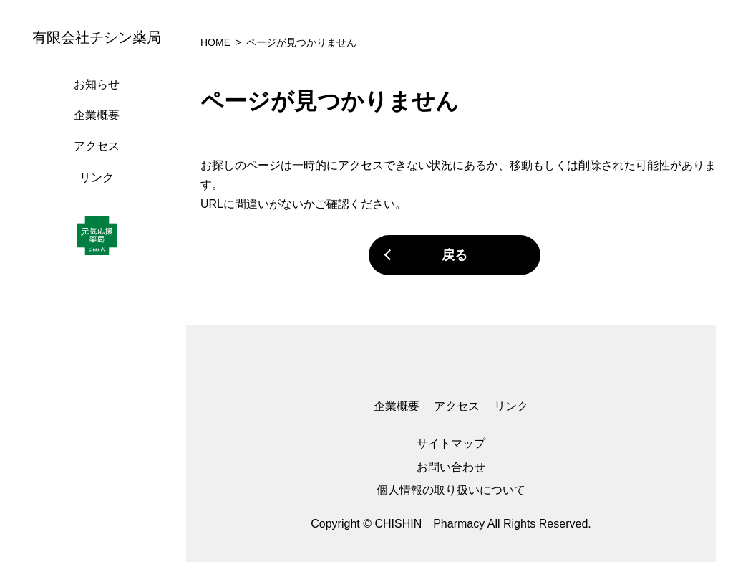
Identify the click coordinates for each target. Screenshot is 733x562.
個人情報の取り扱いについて (451, 490)
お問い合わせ (451, 467)
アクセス (97, 146)
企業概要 (97, 115)
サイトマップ (451, 443)
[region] (100, 281)
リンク (96, 177)
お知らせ (97, 84)
